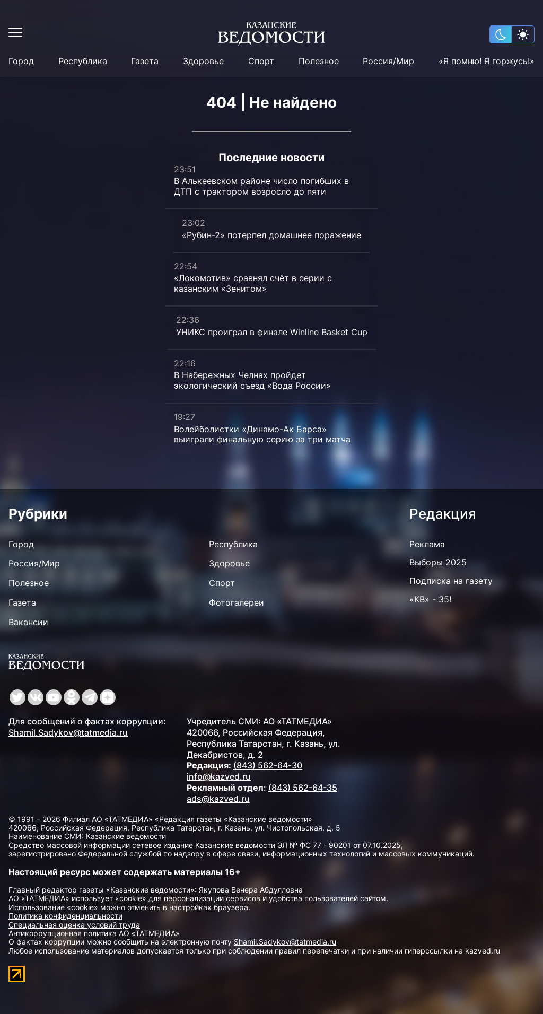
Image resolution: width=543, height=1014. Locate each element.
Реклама (427, 544)
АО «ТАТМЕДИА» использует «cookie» (77, 898)
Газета (145, 61)
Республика (82, 61)
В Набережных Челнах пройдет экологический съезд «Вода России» (252, 380)
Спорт (261, 61)
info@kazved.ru (219, 776)
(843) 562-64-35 (302, 787)
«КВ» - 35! (430, 599)
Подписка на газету (451, 580)
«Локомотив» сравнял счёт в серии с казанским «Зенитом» (253, 283)
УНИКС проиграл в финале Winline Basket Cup (271, 332)
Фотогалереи (236, 602)
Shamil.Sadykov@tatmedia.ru (68, 732)
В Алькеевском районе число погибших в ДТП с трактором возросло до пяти (261, 186)
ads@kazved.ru (218, 798)
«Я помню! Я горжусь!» (487, 61)
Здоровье (203, 61)
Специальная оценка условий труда (74, 924)
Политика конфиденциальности (65, 915)
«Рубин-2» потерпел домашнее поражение (271, 235)
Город (21, 61)
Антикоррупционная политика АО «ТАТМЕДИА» (94, 933)
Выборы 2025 (438, 562)
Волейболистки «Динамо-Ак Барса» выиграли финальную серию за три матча (262, 434)
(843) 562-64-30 (267, 765)
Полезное (319, 61)
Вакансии (28, 622)
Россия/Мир (388, 61)
